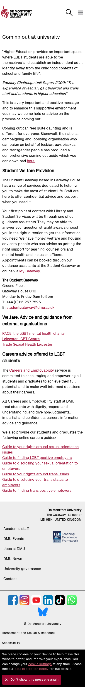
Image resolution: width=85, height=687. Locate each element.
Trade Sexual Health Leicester (27, 344)
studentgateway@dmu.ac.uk (30, 307)
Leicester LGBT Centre (21, 339)
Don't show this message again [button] (34, 679)
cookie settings (40, 664)
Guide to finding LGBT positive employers (37, 458)
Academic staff (16, 529)
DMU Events (13, 539)
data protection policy (32, 669)
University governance (22, 569)
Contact (10, 579)
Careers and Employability (32, 370)
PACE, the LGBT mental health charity (33, 333)
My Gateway (29, 271)
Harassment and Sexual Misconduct (28, 633)
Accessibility (11, 643)
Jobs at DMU (14, 549)
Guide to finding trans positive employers (36, 490)
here (31, 161)
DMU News (12, 559)
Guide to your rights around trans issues (35, 474)
